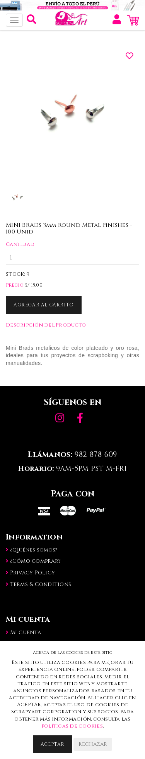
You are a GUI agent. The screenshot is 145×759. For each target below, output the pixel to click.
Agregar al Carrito (44, 305)
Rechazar (92, 744)
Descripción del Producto (46, 325)
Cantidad (20, 244)
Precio (15, 285)
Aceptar (53, 744)
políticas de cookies (72, 726)
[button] (31, 21)
